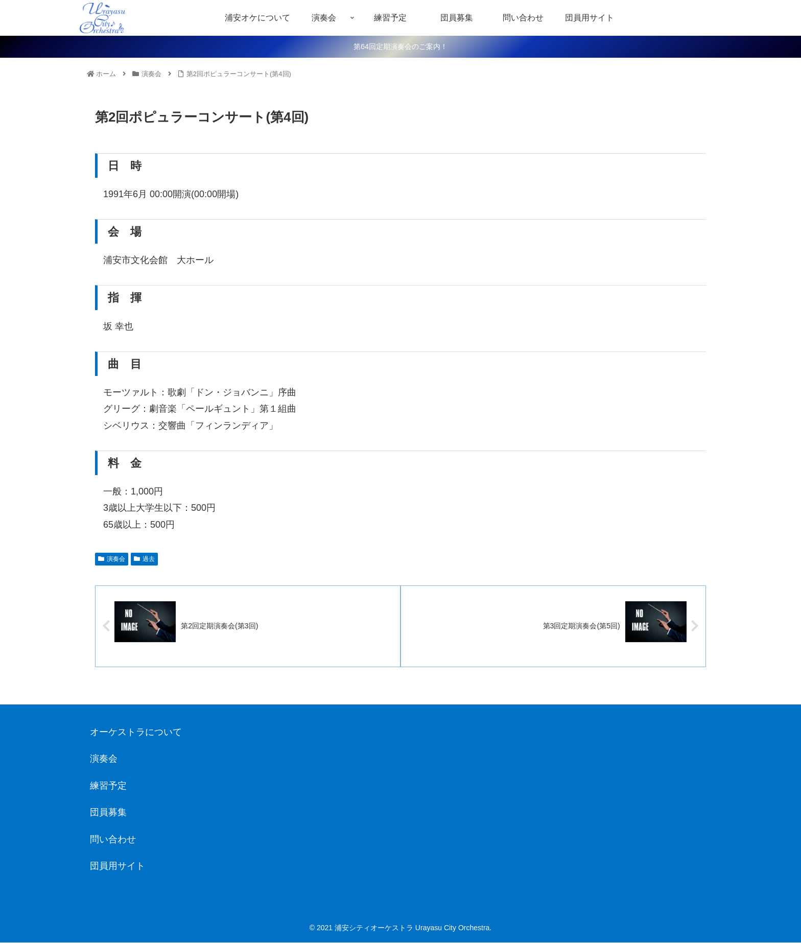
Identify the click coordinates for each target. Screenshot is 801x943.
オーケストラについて (136, 732)
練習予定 (108, 786)
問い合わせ (113, 840)
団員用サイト (117, 866)
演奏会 (111, 558)
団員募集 (108, 813)
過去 (144, 558)
